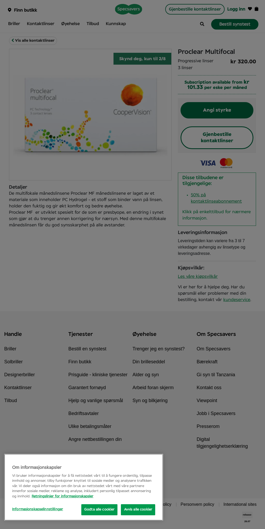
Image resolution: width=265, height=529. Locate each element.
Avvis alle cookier (138, 509)
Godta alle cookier (99, 509)
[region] (83, 487)
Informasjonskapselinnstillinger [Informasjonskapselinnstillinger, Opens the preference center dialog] (37, 509)
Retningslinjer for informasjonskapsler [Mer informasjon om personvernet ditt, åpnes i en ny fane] (62, 496)
